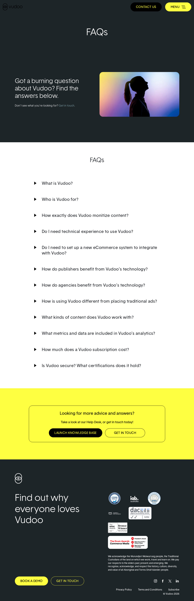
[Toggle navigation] (178, 6)
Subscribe (173, 589)
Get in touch (66, 105)
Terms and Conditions (150, 589)
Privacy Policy (124, 589)
